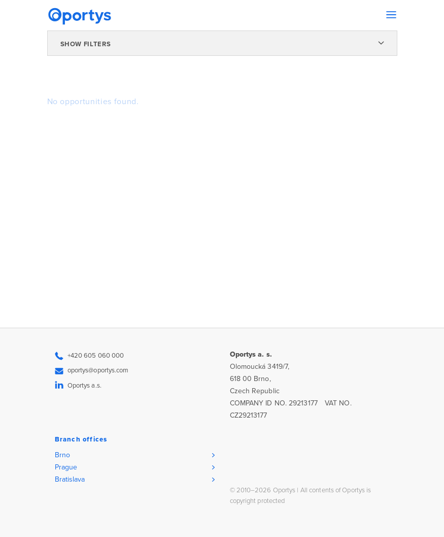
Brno (62, 455)
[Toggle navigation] (391, 14)
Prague (66, 467)
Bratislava (70, 479)
